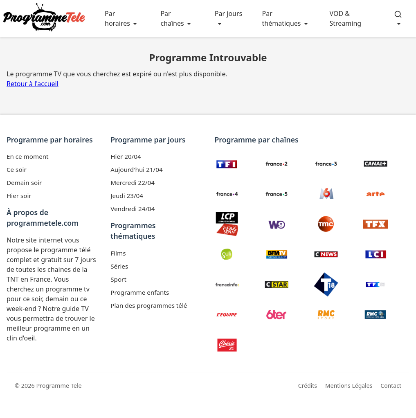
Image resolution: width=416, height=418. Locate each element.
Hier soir (19, 195)
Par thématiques (281, 18)
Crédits (307, 385)
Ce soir (17, 169)
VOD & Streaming (346, 18)
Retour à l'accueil (32, 83)
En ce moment (28, 156)
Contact (390, 385)
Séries (119, 266)
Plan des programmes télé (148, 305)
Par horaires (117, 18)
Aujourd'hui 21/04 (136, 169)
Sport (118, 279)
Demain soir (24, 182)
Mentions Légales (348, 385)
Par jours (228, 13)
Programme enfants (139, 292)
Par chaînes (172, 18)
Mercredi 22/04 (132, 182)
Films (118, 253)
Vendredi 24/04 (132, 209)
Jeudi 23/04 (126, 195)
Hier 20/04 (125, 156)
